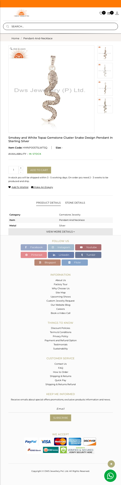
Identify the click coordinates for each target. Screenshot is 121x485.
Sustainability (60, 348)
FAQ (60, 367)
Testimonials (60, 344)
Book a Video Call (60, 313)
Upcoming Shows (61, 296)
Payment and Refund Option (61, 340)
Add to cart (39, 170)
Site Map (61, 292)
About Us (60, 280)
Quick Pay (60, 380)
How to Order (60, 372)
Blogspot (47, 262)
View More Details (60, 231)
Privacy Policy (60, 336)
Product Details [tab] (48, 202)
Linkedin (61, 254)
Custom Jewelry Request (60, 300)
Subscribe (60, 417)
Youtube (88, 247)
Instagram (61, 247)
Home (15, 38)
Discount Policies (60, 328)
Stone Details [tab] (75, 202)
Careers (60, 309)
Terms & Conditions (60, 332)
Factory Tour (60, 284)
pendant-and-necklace (37, 38)
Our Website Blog (60, 304)
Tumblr (88, 254)
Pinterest (33, 254)
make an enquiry (42, 187)
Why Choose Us (60, 288)
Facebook (34, 247)
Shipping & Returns (60, 376)
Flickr (74, 262)
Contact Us (60, 363)
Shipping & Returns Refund (60, 384)
